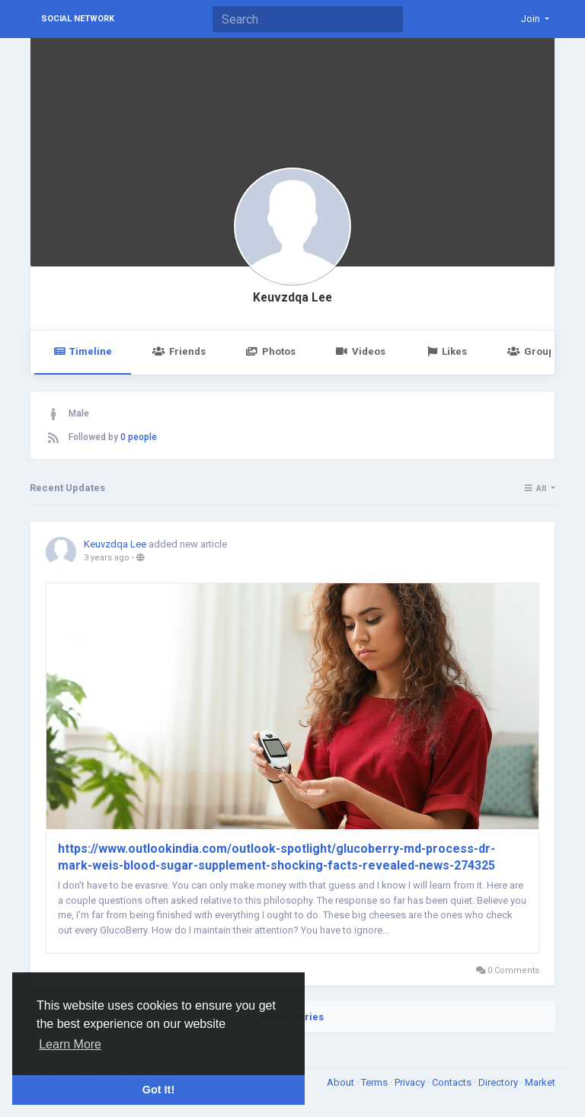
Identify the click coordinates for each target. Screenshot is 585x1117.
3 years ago (106, 558)
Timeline (82, 351)
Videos (360, 351)
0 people (138, 437)
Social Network (77, 19)
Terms (375, 1082)
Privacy (411, 1082)
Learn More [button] (70, 1044)
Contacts (453, 1082)
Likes (446, 351)
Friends (178, 351)
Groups (533, 351)
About (341, 1082)
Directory (499, 1082)
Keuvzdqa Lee (292, 298)
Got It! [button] (158, 1089)
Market (540, 1082)
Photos (271, 351)
